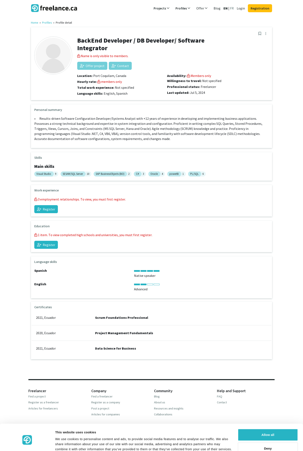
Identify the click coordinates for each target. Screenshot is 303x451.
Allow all (268, 417)
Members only (199, 76)
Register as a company (105, 402)
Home (34, 22)
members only (109, 81)
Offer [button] (202, 8)
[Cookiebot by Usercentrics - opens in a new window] (27, 443)
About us (159, 402)
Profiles (47, 22)
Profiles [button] (182, 8)
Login (241, 8)
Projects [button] (162, 8)
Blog (217, 8)
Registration (260, 8)
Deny (268, 430)
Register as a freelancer (43, 402)
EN (225, 8)
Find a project (37, 396)
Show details (65, 442)
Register (46, 209)
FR (232, 8)
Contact (120, 66)
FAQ (219, 396)
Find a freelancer (102, 396)
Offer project (92, 66)
